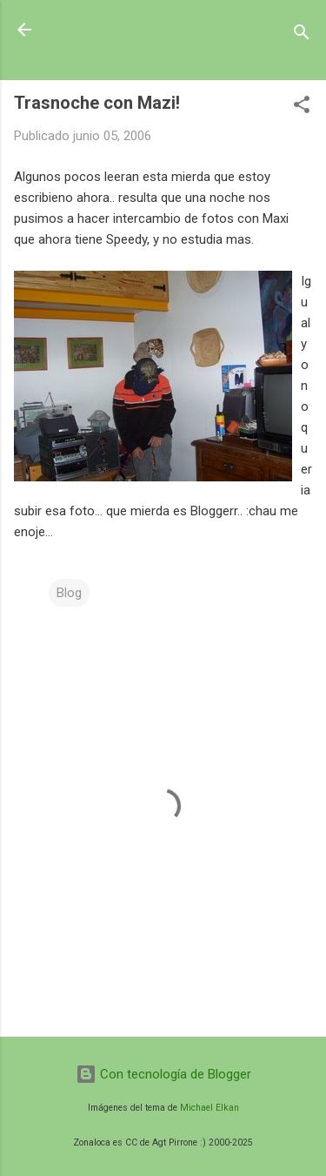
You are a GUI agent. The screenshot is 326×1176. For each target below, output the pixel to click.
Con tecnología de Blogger (163, 1074)
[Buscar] (301, 35)
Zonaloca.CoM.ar (128, 29)
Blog (69, 593)
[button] (301, 107)
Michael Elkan (209, 1107)
